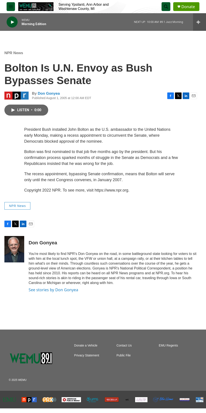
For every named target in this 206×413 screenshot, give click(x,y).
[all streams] (199, 22)
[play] (12, 22)
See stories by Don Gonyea (53, 289)
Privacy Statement (86, 355)
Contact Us (124, 345)
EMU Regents (168, 345)
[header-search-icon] (166, 6)
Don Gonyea (49, 93)
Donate (188, 6)
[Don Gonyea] (14, 249)
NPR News (13, 53)
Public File (123, 355)
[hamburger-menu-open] (11, 6)
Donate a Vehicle (85, 345)
